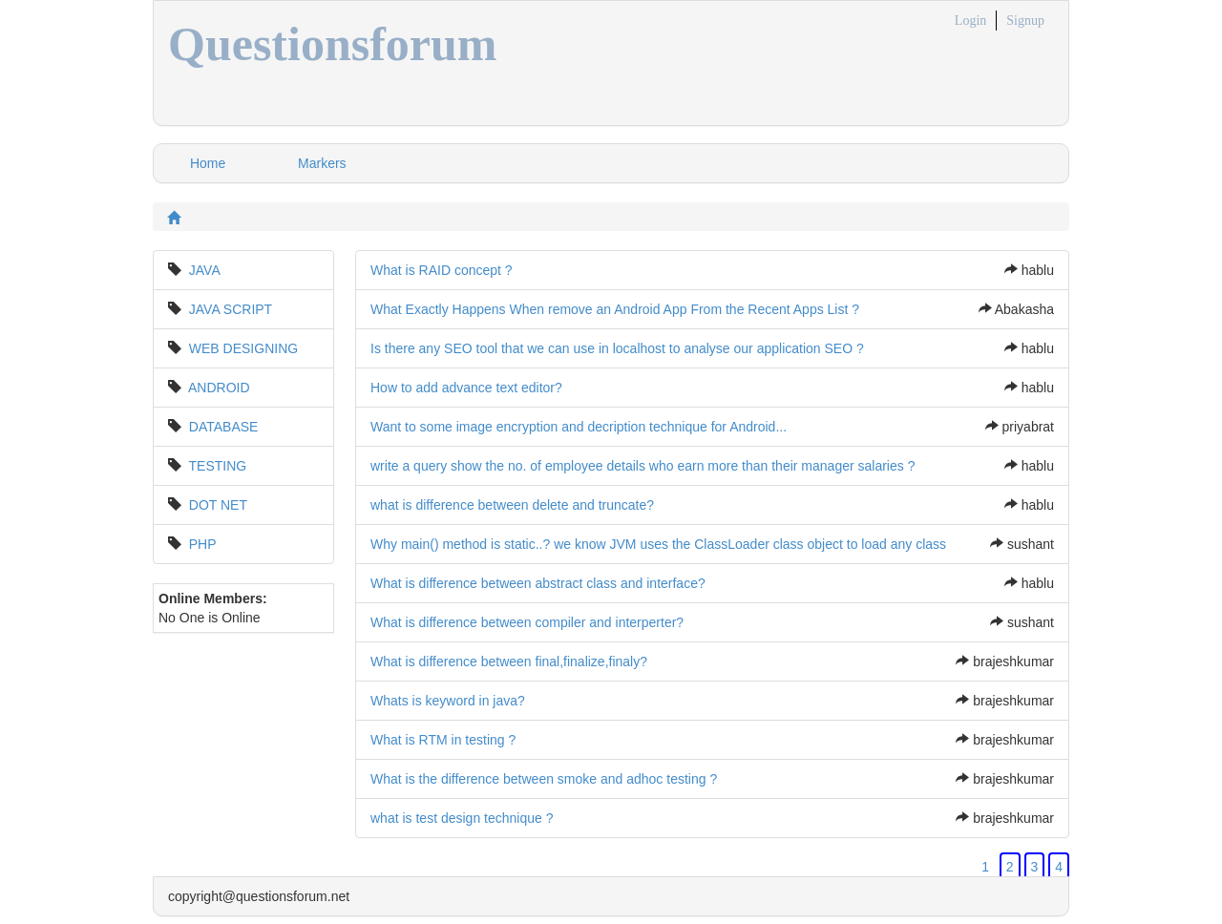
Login (970, 20)
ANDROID (219, 387)
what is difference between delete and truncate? (512, 505)
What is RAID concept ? (441, 270)
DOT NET (218, 505)
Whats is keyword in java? (447, 700)
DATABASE (224, 426)
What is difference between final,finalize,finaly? (508, 661)
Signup (1025, 20)
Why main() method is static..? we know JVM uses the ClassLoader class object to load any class (658, 544)
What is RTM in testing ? (443, 739)
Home (207, 163)
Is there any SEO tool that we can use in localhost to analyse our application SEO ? (617, 348)
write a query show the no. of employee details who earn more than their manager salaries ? (642, 465)
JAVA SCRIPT (230, 309)
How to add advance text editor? (466, 387)
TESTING (218, 465)
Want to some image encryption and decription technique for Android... (578, 426)
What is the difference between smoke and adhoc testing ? (543, 779)
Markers (322, 163)
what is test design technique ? (461, 818)
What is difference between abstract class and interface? (538, 583)
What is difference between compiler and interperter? (527, 622)
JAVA (205, 270)
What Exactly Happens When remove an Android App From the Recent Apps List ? (614, 309)
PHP (203, 544)
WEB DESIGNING (243, 348)
